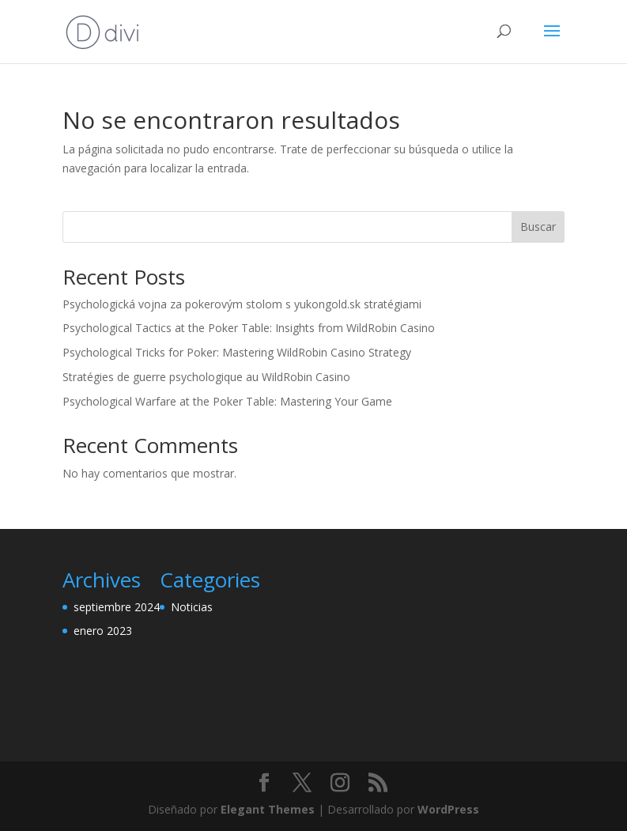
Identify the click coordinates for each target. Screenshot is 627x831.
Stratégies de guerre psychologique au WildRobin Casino (206, 376)
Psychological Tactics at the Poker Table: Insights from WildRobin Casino (248, 327)
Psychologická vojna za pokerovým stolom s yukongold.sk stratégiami (241, 304)
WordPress (448, 809)
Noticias (192, 606)
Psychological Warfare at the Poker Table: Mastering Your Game (227, 401)
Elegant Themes (268, 809)
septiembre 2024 (117, 606)
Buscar (538, 226)
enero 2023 (103, 630)
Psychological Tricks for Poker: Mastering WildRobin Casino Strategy (236, 352)
